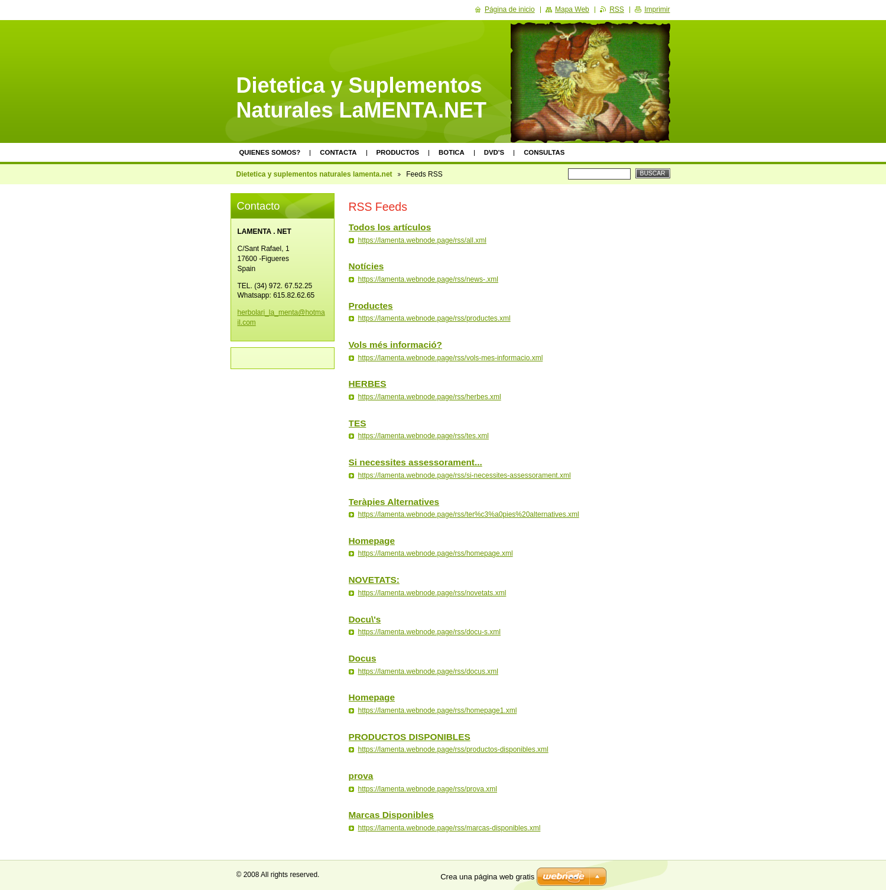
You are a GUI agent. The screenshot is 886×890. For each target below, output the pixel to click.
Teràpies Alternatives (394, 502)
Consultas (544, 152)
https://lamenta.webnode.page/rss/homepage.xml (435, 553)
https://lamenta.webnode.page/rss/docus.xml (428, 671)
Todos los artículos (390, 227)
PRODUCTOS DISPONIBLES (409, 737)
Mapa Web (572, 9)
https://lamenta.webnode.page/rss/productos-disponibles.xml (453, 749)
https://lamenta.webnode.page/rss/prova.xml (427, 789)
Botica (452, 152)
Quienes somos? (270, 152)
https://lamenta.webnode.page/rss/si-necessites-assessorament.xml (464, 475)
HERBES (368, 384)
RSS (616, 9)
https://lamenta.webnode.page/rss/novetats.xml (432, 593)
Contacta (338, 152)
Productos (398, 152)
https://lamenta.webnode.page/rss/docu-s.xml (429, 632)
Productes (371, 306)
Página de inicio (510, 9)
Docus (363, 658)
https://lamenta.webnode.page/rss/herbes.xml (429, 397)
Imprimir (657, 9)
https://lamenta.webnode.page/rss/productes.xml (434, 318)
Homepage (372, 541)
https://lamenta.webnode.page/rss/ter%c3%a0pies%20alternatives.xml (468, 514)
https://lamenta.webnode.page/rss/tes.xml (423, 436)
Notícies (366, 266)
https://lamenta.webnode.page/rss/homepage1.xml (437, 710)
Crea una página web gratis (487, 876)
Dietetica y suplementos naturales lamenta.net (314, 174)
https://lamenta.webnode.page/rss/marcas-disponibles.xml (449, 828)
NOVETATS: (374, 580)
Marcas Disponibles (391, 815)
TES (357, 423)
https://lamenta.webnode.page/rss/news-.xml (428, 279)
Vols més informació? (395, 345)
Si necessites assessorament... (415, 462)
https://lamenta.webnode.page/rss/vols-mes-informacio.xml (450, 358)
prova (361, 776)
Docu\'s (365, 619)
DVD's (494, 152)
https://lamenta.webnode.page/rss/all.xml (422, 240)
